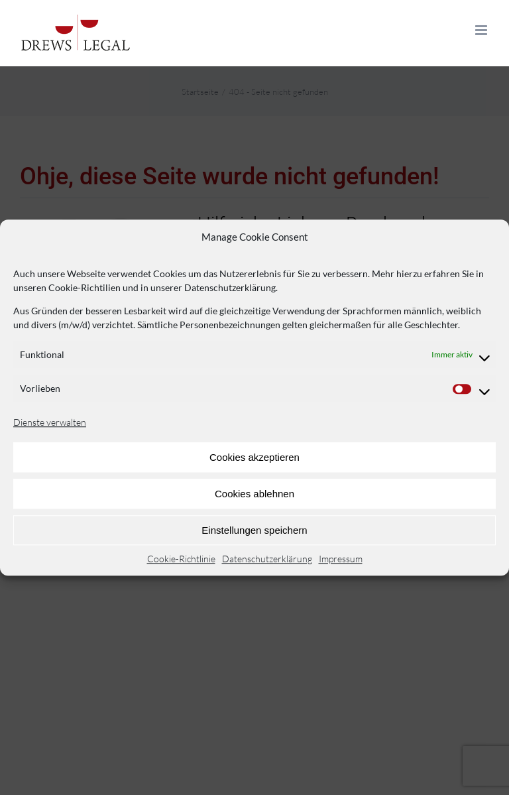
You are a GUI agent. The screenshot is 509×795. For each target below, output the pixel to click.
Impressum (341, 558)
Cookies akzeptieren (254, 457)
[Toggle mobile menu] (482, 30)
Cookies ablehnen (254, 493)
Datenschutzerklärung (267, 558)
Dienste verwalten (49, 422)
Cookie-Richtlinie (181, 558)
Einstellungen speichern (254, 530)
